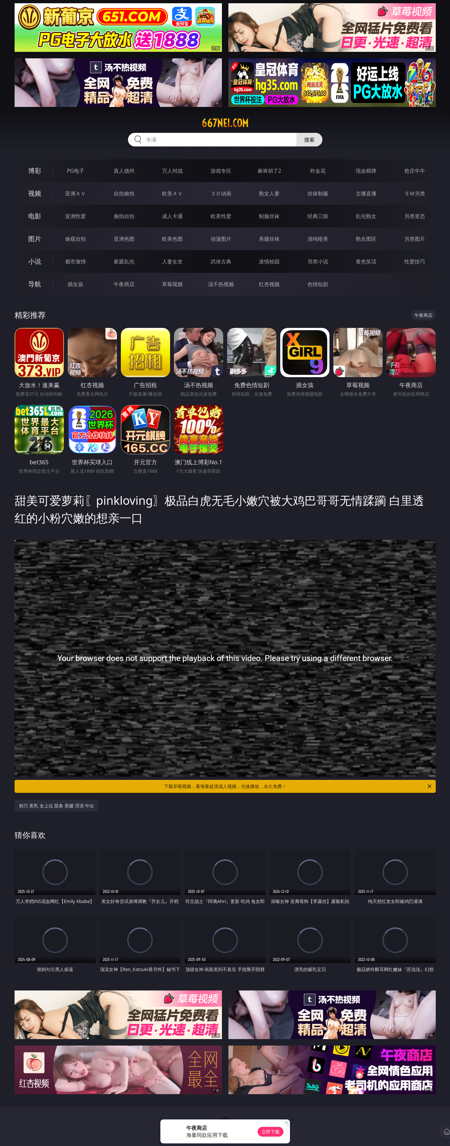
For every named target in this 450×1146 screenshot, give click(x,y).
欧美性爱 (221, 216)
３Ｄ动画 (221, 193)
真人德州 (124, 170)
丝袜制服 (317, 193)
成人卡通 (172, 216)
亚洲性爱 (75, 216)
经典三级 (317, 216)
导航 (34, 284)
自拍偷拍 (124, 193)
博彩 (34, 170)
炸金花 (318, 170)
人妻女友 (172, 261)
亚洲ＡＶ (75, 193)
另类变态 (414, 216)
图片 (34, 238)
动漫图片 (221, 238)
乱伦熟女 (366, 216)
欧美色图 (172, 238)
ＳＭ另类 (414, 193)
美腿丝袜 (269, 238)
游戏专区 (221, 170)
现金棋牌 (366, 170)
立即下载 (270, 1132)
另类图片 (414, 238)
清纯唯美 (317, 238)
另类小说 (317, 261)
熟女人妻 (269, 193)
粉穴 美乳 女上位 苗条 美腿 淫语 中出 (56, 806)
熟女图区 (366, 238)
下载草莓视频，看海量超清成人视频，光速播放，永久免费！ (298, 786)
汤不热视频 (221, 284)
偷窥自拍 (75, 238)
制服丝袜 (269, 216)
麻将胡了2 (269, 170)
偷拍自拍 (124, 216)
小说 (34, 261)
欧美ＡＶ (172, 193)
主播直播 (366, 193)
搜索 (309, 139)
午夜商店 (124, 284)
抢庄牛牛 (414, 170)
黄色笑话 (366, 261)
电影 (34, 216)
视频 (34, 193)
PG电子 (75, 170)
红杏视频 (269, 284)
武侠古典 (221, 261)
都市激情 (75, 261)
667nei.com (225, 123)
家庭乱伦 (124, 261)
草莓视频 (172, 284)
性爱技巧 (414, 261)
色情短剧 (317, 284)
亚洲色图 (124, 238)
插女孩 (75, 284)
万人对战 (172, 170)
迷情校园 (269, 261)
